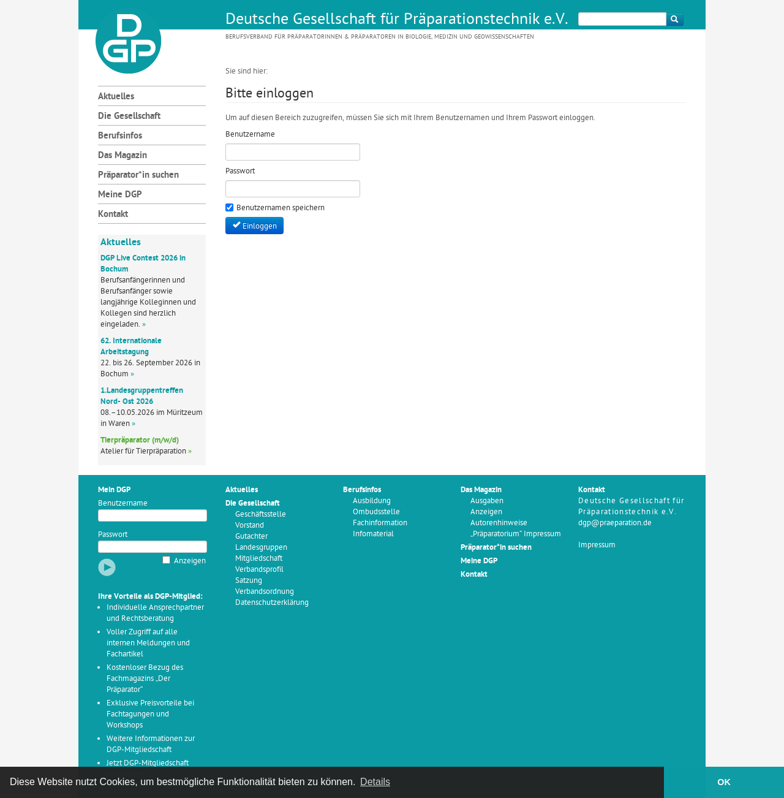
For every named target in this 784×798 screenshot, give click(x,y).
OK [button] (724, 782)
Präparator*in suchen (138, 175)
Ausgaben (486, 501)
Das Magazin (122, 156)
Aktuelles (116, 97)
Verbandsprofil (259, 569)
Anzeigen (190, 561)
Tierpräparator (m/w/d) (139, 440)
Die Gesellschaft (129, 117)
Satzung (248, 581)
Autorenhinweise (498, 523)
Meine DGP (120, 195)
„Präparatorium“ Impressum (515, 534)
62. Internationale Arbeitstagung (131, 346)
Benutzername (123, 503)
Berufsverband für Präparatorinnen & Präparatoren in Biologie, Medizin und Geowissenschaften (379, 37)
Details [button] (375, 782)
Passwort (112, 535)
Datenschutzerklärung (272, 603)
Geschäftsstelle (260, 514)
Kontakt (113, 215)
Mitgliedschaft (258, 558)
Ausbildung (372, 501)
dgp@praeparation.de (615, 523)
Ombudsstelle (376, 512)
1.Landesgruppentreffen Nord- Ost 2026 (141, 396)
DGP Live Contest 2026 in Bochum (143, 264)
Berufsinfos (120, 136)
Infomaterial (373, 534)
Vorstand (249, 525)
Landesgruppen (261, 547)
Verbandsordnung (264, 592)
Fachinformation (380, 523)
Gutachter (251, 536)
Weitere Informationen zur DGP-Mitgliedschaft (151, 744)
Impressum (597, 545)
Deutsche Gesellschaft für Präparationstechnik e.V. (396, 20)
